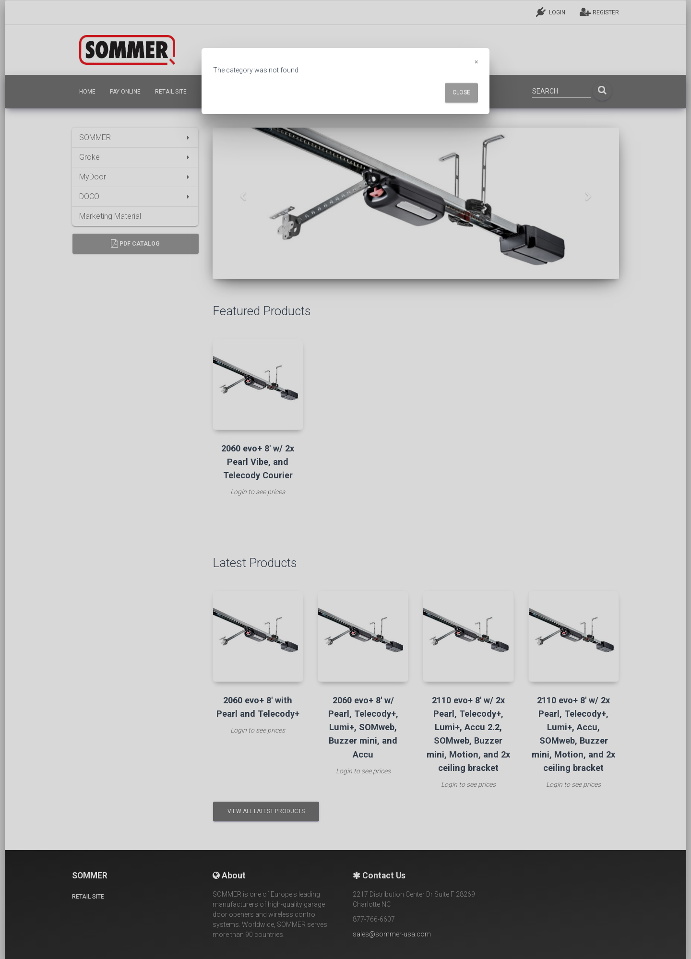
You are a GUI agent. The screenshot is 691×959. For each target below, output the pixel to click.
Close (461, 92)
